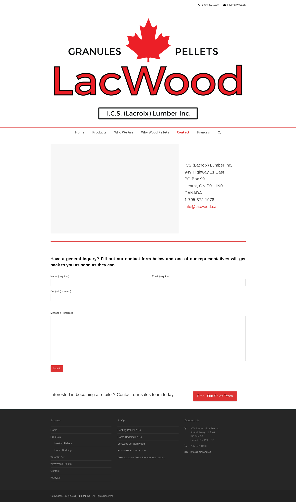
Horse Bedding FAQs (129, 436)
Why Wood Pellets (61, 463)
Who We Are (58, 457)
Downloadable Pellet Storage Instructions (141, 457)
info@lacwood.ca (200, 206)
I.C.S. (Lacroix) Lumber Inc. (76, 496)
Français (56, 477)
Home (54, 429)
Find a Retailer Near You (131, 450)
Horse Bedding (63, 450)
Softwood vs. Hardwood (131, 443)
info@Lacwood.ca (200, 451)
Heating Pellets (63, 443)
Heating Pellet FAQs (129, 429)
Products (56, 436)
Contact (55, 470)
